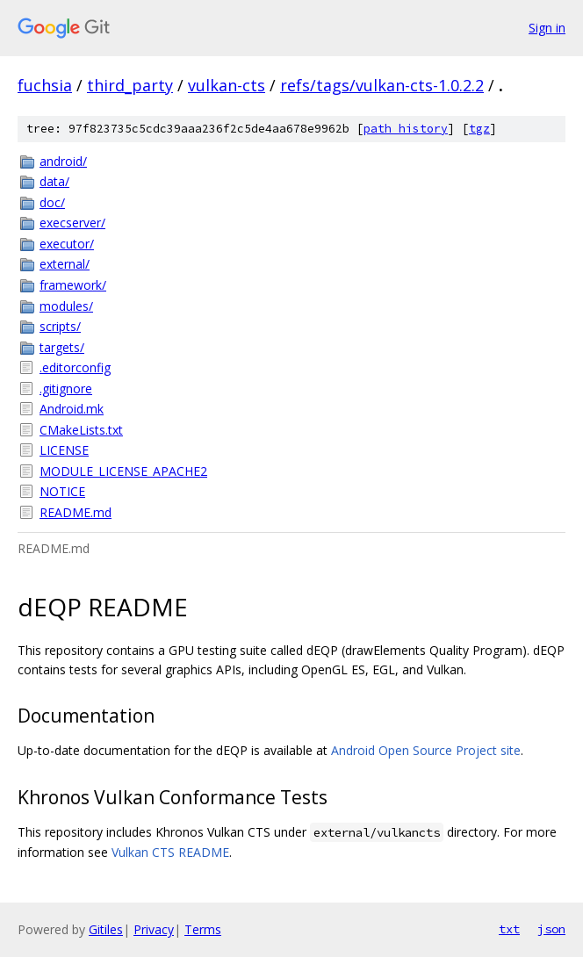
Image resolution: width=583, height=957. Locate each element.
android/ (63, 161)
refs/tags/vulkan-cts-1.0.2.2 (382, 85)
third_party (130, 85)
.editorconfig (75, 367)
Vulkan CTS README (170, 852)
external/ (65, 263)
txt (509, 929)
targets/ (62, 347)
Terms (202, 929)
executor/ (67, 243)
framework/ (73, 285)
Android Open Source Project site (426, 750)
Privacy (153, 929)
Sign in (547, 27)
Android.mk (72, 408)
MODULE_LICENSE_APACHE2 (123, 471)
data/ (54, 181)
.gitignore (66, 388)
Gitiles (106, 929)
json (551, 929)
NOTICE (62, 491)
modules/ (66, 306)
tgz (479, 128)
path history (405, 128)
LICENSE (64, 450)
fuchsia (45, 85)
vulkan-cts (226, 85)
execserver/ (72, 222)
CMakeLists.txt (81, 429)
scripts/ (60, 326)
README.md (76, 512)
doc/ (52, 202)
